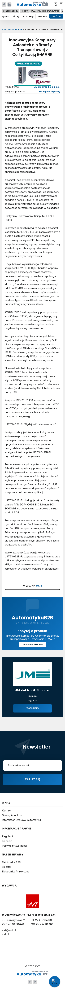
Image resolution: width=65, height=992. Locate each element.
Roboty (25, 11)
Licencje (7, 841)
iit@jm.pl (32, 700)
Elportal (6, 866)
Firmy (16, 16)
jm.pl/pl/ (32, 696)
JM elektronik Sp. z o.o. (47, 87)
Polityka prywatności (14, 845)
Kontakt (6, 810)
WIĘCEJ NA (32, 585)
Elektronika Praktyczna (15, 871)
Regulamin (8, 836)
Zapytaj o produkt (33, 644)
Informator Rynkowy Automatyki (21, 819)
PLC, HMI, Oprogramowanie (45, 11)
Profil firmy (32, 708)
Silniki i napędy (10, 11)
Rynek (5, 16)
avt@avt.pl (9, 930)
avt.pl (5, 934)
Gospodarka (44, 16)
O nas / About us (12, 815)
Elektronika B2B (11, 862)
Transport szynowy (49, 91)
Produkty (28, 16)
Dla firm (56, 16)
